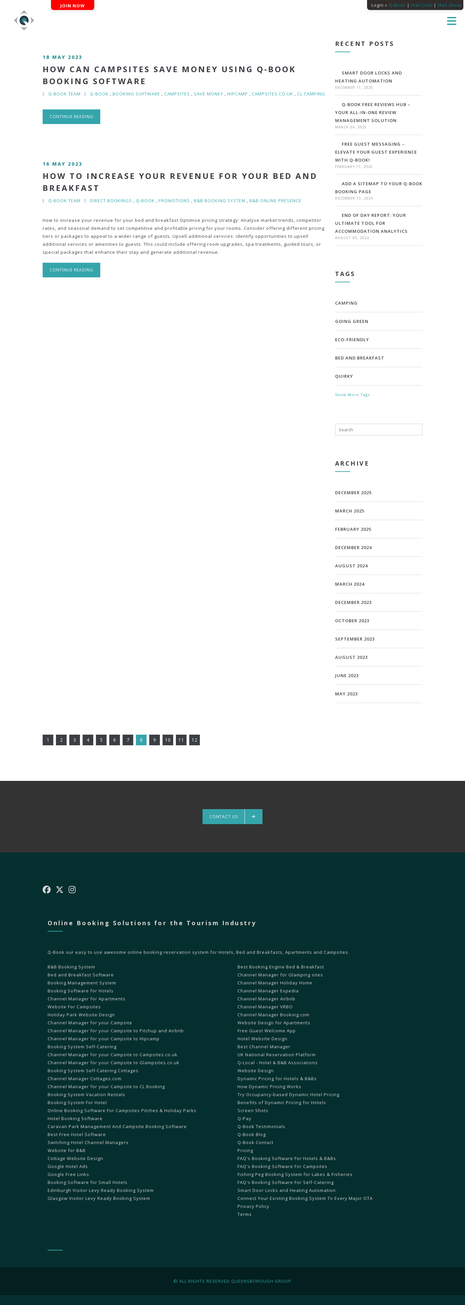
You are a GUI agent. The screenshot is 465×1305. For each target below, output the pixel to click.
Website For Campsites (74, 1007)
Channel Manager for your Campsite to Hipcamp (104, 1039)
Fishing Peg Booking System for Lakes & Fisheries (295, 1174)
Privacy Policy (253, 1206)
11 (181, 740)
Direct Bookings (111, 201)
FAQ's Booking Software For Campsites (282, 1166)
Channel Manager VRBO (265, 1007)
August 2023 (351, 657)
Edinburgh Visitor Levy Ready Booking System (101, 1190)
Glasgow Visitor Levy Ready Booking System (99, 1198)
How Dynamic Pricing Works (269, 1086)
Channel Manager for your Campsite (90, 1023)
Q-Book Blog (251, 1134)
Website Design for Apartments (273, 1023)
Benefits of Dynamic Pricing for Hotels (281, 1102)
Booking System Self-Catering (82, 1047)
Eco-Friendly (352, 340)
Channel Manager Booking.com (273, 1015)
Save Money (208, 94)
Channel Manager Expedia (268, 991)
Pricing (245, 1150)
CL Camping (311, 94)
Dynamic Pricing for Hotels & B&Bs (277, 1079)
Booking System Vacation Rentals (86, 1094)
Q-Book (397, 5)
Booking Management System (82, 983)
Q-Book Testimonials (261, 1126)
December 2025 (353, 493)
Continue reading (71, 116)
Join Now (72, 6)
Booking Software (136, 94)
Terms (244, 1214)
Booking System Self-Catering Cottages (93, 1071)
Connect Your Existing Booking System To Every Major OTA (305, 1198)
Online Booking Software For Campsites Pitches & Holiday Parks (122, 1110)
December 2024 (353, 547)
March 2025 (349, 511)
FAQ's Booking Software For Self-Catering (285, 1182)
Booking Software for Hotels (81, 991)
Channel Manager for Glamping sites (280, 975)
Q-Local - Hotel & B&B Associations (277, 1063)
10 (168, 740)
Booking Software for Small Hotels (88, 1182)
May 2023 (346, 694)
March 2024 (349, 584)
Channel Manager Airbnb (266, 999)
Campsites (177, 94)
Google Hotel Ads (68, 1166)
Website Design (255, 1071)
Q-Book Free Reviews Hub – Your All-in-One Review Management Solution (372, 112)
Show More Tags (352, 394)
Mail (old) (421, 5)
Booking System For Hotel (77, 1102)
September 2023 (355, 639)
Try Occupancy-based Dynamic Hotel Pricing (288, 1094)
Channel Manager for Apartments (87, 999)
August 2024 (351, 566)
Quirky (344, 376)
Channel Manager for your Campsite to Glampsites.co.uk (114, 1063)
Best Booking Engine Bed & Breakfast (280, 967)
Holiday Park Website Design (81, 1015)
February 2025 (353, 529)
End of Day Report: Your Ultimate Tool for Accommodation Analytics (371, 223)
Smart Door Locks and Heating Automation (286, 1190)
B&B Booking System (219, 201)
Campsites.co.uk (272, 94)
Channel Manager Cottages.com (85, 1079)
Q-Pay (244, 1118)
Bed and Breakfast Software (81, 975)
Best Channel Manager (263, 1047)
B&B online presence (275, 201)
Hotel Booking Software (75, 1118)
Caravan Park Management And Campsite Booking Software (117, 1126)
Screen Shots (252, 1110)
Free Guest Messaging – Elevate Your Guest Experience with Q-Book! (376, 152)
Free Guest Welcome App (266, 1031)
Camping (346, 303)
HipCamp (237, 94)
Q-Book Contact (255, 1142)
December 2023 (353, 602)
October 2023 (352, 621)
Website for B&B (67, 1150)
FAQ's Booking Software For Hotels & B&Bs (286, 1158)
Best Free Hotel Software (77, 1134)
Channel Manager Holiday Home (274, 983)
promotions (174, 201)
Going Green (351, 321)
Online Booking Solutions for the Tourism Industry (152, 923)
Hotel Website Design (262, 1039)
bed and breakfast (359, 358)
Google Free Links (68, 1174)
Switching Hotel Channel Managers (88, 1142)
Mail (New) (450, 5)
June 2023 (347, 675)
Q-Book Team (64, 94)
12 (195, 740)
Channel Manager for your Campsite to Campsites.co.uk (113, 1055)
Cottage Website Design (75, 1158)
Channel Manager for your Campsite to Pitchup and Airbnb (116, 1031)
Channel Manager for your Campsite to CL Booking (106, 1086)
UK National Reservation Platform (276, 1055)
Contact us (232, 816)
